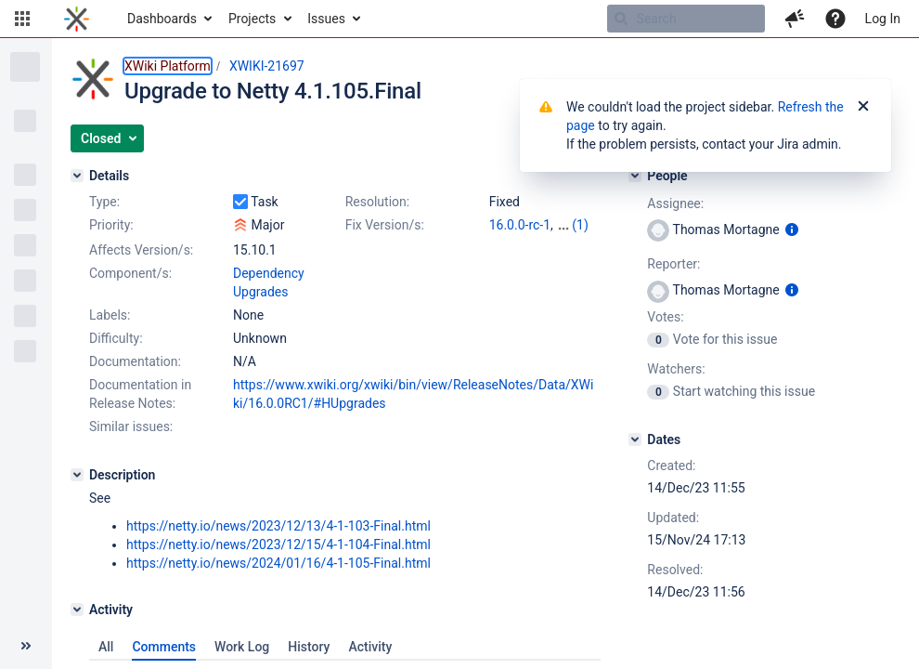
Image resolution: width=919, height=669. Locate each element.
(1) (580, 224)
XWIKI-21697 (266, 66)
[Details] (77, 175)
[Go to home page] (76, 18)
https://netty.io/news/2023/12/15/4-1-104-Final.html (278, 544)
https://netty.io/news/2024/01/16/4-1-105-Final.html (278, 563)
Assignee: (675, 203)
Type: (104, 201)
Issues (326, 18)
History (309, 646)
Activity (370, 646)
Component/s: (130, 273)
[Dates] (634, 439)
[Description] (77, 474)
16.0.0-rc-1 (519, 224)
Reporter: (673, 263)
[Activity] (77, 609)
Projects (252, 18)
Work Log (241, 646)
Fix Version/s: (384, 224)
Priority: (111, 224)
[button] (22, 18)
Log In (882, 18)
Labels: (109, 315)
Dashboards (162, 18)
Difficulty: (116, 338)
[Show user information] (791, 229)
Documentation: (135, 361)
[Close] (863, 107)
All (105, 646)
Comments (164, 646)
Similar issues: (131, 426)
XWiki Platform (167, 66)
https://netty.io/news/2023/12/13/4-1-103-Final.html (278, 525)
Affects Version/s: (141, 250)
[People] (634, 175)
